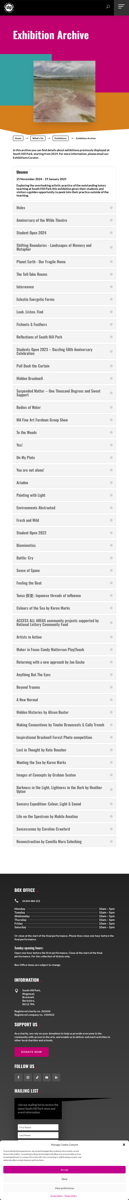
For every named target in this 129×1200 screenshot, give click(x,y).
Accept (64, 1169)
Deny (65, 1178)
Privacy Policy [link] (57, 1195)
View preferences (64, 1188)
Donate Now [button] (31, 1051)
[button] (124, 1144)
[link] (9, 12)
